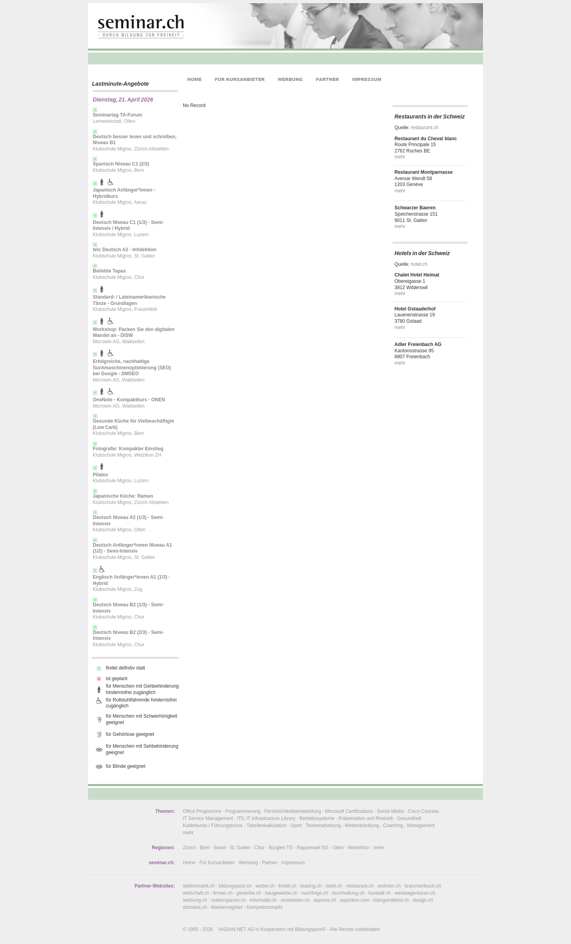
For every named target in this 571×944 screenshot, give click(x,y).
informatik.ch (263, 900)
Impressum (292, 862)
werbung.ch (195, 900)
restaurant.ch (424, 127)
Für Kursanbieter (217, 862)
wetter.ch (264, 886)
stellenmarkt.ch (199, 886)
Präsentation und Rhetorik (365, 818)
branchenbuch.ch (423, 886)
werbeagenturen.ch (414, 893)
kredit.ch (287, 886)
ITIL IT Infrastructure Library (266, 818)
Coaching (393, 825)
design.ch (423, 900)
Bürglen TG (281, 847)
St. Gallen (240, 847)
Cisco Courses (423, 811)
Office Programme (202, 811)
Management (421, 825)
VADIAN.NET (232, 929)
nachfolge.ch (314, 893)
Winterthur (358, 847)
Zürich (189, 847)
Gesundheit (409, 818)
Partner (269, 862)
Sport (296, 825)
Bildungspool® (310, 929)
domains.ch (195, 907)
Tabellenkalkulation (266, 825)
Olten (338, 847)
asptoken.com (355, 900)
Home (189, 862)
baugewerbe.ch (281, 893)
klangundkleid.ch (391, 900)
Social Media (390, 811)
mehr (399, 157)
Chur (260, 847)
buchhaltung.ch (348, 893)
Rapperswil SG (313, 847)
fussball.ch (379, 893)
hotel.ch (419, 264)
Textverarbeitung (323, 825)
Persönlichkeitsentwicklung (293, 811)
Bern (205, 847)
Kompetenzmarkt (264, 907)
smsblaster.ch (295, 900)
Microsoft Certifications (349, 811)
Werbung (248, 862)
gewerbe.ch (249, 893)
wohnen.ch (389, 886)
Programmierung (242, 811)
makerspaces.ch (228, 900)
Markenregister (226, 907)
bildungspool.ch (235, 886)
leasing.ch (311, 886)
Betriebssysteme (316, 818)
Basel (220, 847)
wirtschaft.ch (196, 893)
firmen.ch (223, 893)
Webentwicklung (362, 825)
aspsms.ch (325, 900)
